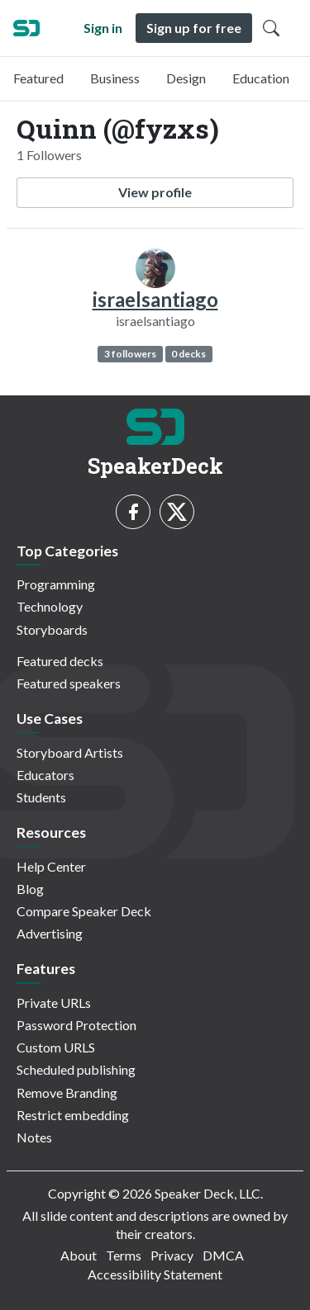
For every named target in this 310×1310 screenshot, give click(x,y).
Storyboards (52, 629)
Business (115, 78)
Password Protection (76, 1025)
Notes (34, 1137)
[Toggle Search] (271, 28)
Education (260, 78)
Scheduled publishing (76, 1069)
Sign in (102, 27)
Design (186, 78)
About (78, 1255)
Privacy (171, 1255)
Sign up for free (193, 27)
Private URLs (54, 1002)
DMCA (223, 1255)
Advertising (50, 933)
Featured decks (60, 661)
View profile (155, 192)
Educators (45, 775)
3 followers (130, 354)
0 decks (188, 354)
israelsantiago (155, 299)
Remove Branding (67, 1092)
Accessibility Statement (155, 1274)
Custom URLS (56, 1047)
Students (41, 797)
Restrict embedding (73, 1115)
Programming (56, 584)
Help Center (51, 866)
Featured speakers (69, 683)
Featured (38, 78)
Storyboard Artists (70, 752)
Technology (50, 606)
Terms (123, 1255)
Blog (30, 888)
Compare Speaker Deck (84, 911)
